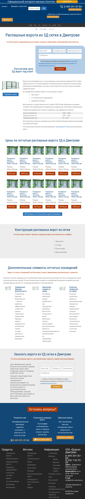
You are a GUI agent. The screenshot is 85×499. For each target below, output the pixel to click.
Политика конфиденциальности (57, 488)
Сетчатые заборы (12, 482)
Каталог (7, 20)
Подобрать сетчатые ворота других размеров (42, 215)
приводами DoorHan (63, 127)
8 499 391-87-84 (73, 6)
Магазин (35, 25)
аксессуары (31, 468)
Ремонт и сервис (56, 470)
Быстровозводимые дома (34, 476)
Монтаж (56, 463)
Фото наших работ (42, 440)
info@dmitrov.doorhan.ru (74, 481)
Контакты (59, 25)
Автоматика (10, 488)
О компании (30, 25)
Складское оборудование (11, 469)
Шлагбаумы (10, 485)
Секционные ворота (10, 455)
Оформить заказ (11, 95)
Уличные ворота (12, 459)
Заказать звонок (75, 9)
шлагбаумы (31, 465)
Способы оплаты (44, 25)
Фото (50, 25)
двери (29, 462)
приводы (30, 471)
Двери (8, 479)
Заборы (30, 488)
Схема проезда (53, 17)
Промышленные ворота (12, 464)
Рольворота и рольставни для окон (33, 482)
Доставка (56, 466)
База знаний (54, 25)
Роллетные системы (10, 475)
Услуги (39, 25)
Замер (55, 460)
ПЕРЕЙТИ (67, 1)
